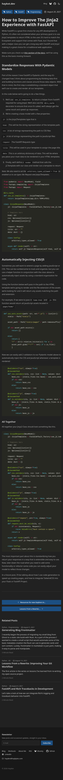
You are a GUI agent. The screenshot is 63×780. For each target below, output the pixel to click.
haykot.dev (8, 3)
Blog (45, 3)
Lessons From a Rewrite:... (31, 609)
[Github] (55, 4)
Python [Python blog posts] (5, 627)
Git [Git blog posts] (9, 660)
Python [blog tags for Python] (7, 12)
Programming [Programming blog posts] (13, 627)
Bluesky (39, 751)
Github (50, 751)
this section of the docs (34, 53)
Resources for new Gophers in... (31, 602)
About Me (22, 751)
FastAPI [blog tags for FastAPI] (19, 12)
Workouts (12, 751)
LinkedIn (6, 754)
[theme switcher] (59, 4)
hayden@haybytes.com (12, 758)
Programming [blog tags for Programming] (34, 12)
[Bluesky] (50, 4)
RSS (30, 751)
